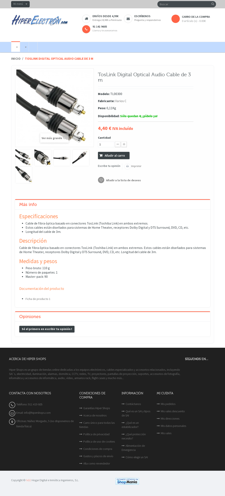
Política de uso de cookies (99, 441)
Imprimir (136, 166)
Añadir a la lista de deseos (123, 180)
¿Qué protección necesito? (134, 436)
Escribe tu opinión (109, 166)
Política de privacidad (96, 434)
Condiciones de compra (97, 449)
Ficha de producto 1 (38, 299)
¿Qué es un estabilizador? (130, 425)
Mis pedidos (168, 404)
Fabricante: (106, 101)
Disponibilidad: (109, 116)
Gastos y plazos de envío (98, 456)
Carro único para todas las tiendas (97, 425)
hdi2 (28, 480)
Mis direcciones (170, 418)
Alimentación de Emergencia (133, 448)
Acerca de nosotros (95, 415)
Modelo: (104, 94)
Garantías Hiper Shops (96, 408)
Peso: (102, 108)
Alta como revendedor (96, 463)
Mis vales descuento (173, 411)
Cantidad (104, 138)
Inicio (16, 59)
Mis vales (166, 433)
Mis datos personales (173, 426)
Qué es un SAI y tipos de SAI (136, 413)
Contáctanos (133, 404)
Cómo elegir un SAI (137, 457)
